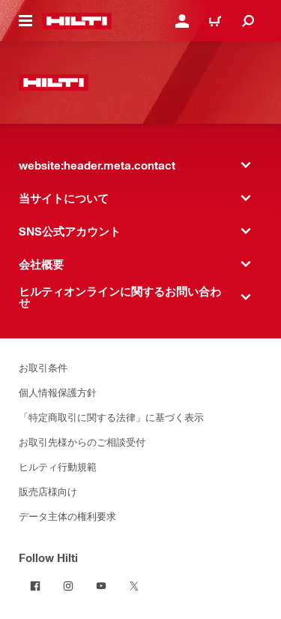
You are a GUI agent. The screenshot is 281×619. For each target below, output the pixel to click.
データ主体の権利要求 (67, 515)
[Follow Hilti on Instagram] (68, 585)
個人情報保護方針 (58, 392)
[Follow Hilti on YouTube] (101, 585)
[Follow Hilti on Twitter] (134, 585)
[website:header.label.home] (77, 21)
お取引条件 (43, 367)
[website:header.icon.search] (248, 21)
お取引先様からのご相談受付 (82, 441)
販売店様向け (48, 491)
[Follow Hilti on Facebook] (35, 585)
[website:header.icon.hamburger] (25, 21)
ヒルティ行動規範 (58, 466)
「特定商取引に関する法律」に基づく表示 (111, 416)
